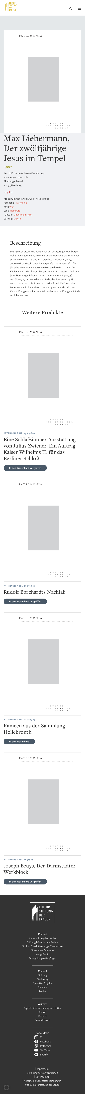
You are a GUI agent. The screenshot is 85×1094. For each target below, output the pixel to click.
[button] (6, 1087)
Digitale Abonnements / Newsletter (42, 1008)
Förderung (42, 979)
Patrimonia (21, 202)
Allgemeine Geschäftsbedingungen (42, 1080)
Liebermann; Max (23, 214)
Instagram (45, 1045)
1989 (11, 206)
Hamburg (15, 210)
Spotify (44, 1054)
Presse (42, 1012)
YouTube (45, 1050)
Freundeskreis (42, 1020)
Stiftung (42, 975)
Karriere (42, 1016)
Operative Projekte (42, 983)
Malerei (17, 218)
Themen (42, 987)
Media (42, 991)
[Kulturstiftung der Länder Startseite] (11, 6)
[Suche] (70, 9)
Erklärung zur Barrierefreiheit (42, 1072)
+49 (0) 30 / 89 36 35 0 (44, 958)
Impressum (43, 1068)
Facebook (45, 1041)
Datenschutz (42, 1076)
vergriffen (25, 468)
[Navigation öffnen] (79, 8)
